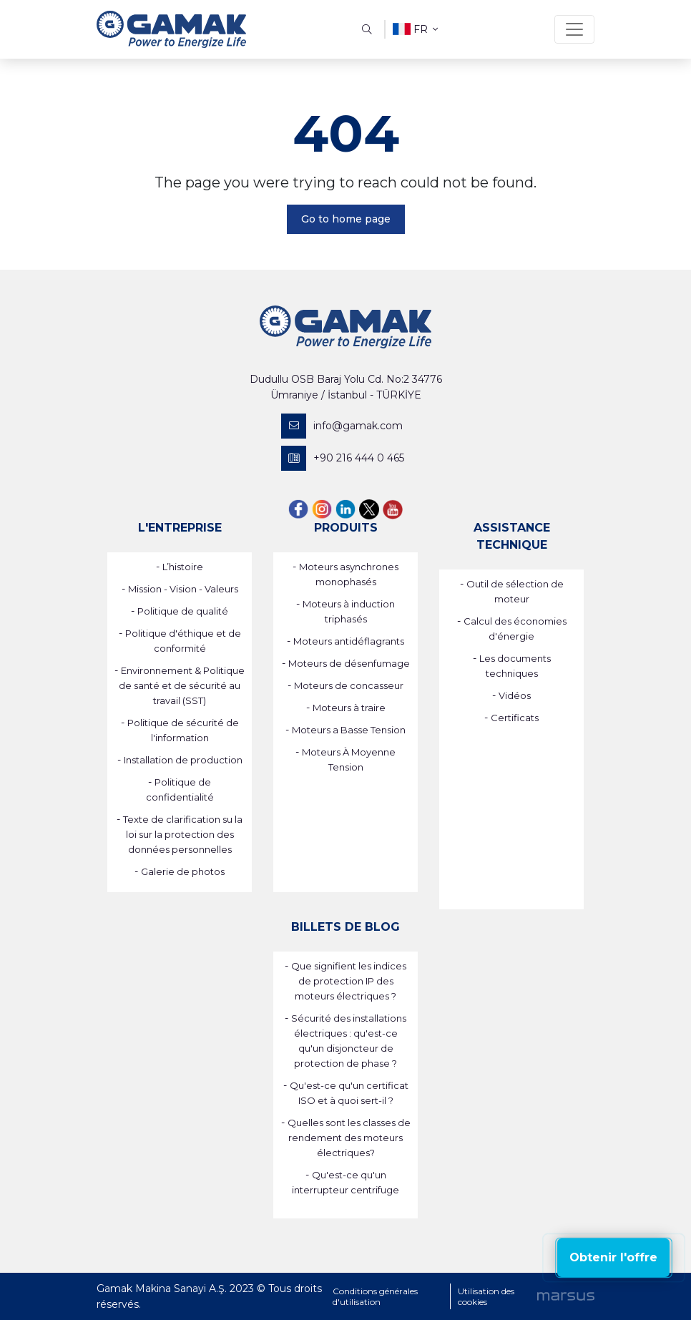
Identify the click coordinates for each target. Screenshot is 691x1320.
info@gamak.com (342, 426)
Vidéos (515, 695)
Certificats (515, 717)
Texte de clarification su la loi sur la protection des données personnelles (182, 834)
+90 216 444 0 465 (342, 458)
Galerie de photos (183, 871)
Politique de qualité (182, 611)
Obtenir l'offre (613, 1257)
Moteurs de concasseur (348, 685)
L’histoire (182, 566)
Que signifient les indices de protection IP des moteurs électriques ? (348, 981)
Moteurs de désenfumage (349, 663)
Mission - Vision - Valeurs (183, 589)
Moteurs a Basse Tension (349, 729)
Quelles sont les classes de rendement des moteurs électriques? (349, 1137)
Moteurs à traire (349, 707)
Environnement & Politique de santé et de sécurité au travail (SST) (182, 685)
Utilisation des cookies (486, 1296)
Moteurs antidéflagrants (348, 641)
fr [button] (415, 29)
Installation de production (183, 760)
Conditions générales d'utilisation (375, 1296)
